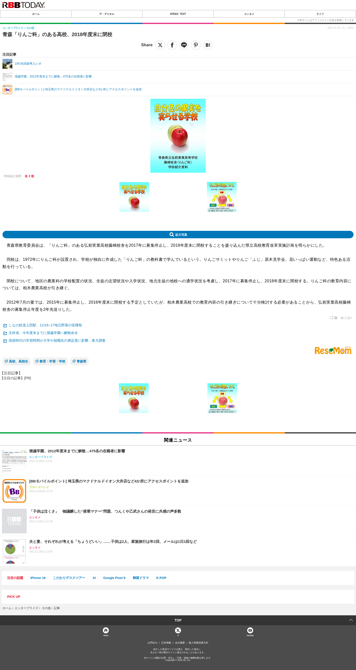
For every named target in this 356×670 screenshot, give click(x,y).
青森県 (81, 361)
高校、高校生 (18, 361)
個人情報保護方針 (198, 643)
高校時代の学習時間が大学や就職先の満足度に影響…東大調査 (57, 340)
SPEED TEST (178, 14)
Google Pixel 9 (114, 578)
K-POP (161, 578)
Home (105, 635)
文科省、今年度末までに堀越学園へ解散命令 (43, 333)
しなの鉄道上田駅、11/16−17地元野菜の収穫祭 (45, 325)
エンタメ (249, 14)
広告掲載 (166, 643)
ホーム (36, 14)
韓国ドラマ (141, 578)
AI (94, 578)
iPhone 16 (37, 578)
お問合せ (152, 643)
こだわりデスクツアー (69, 578)
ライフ (320, 14)
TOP (178, 620)
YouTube (250, 635)
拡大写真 (181, 234)
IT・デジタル (107, 14)
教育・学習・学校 (52, 361)
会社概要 (180, 643)
